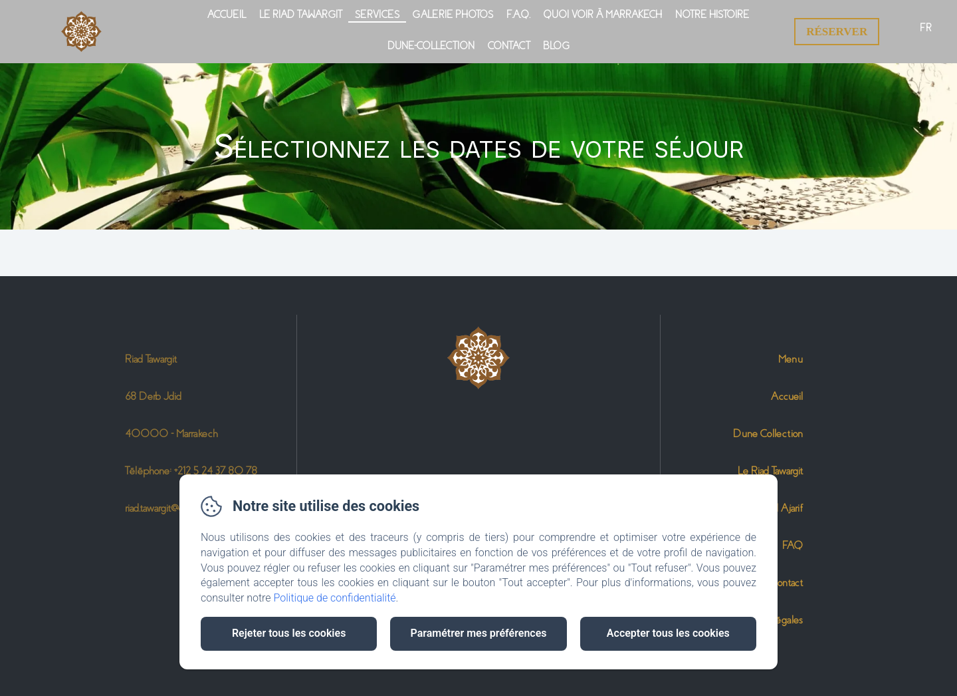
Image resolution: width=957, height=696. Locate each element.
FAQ (792, 545)
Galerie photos (453, 14)
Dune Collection (768, 433)
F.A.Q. (518, 14)
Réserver (836, 31)
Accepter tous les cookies (668, 633)
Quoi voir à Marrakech (603, 14)
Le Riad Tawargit (300, 14)
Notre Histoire (712, 14)
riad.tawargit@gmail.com (172, 508)
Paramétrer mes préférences (478, 633)
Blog (556, 46)
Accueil (226, 14)
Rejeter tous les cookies (289, 633)
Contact (509, 46)
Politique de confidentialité (335, 598)
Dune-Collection (431, 46)
